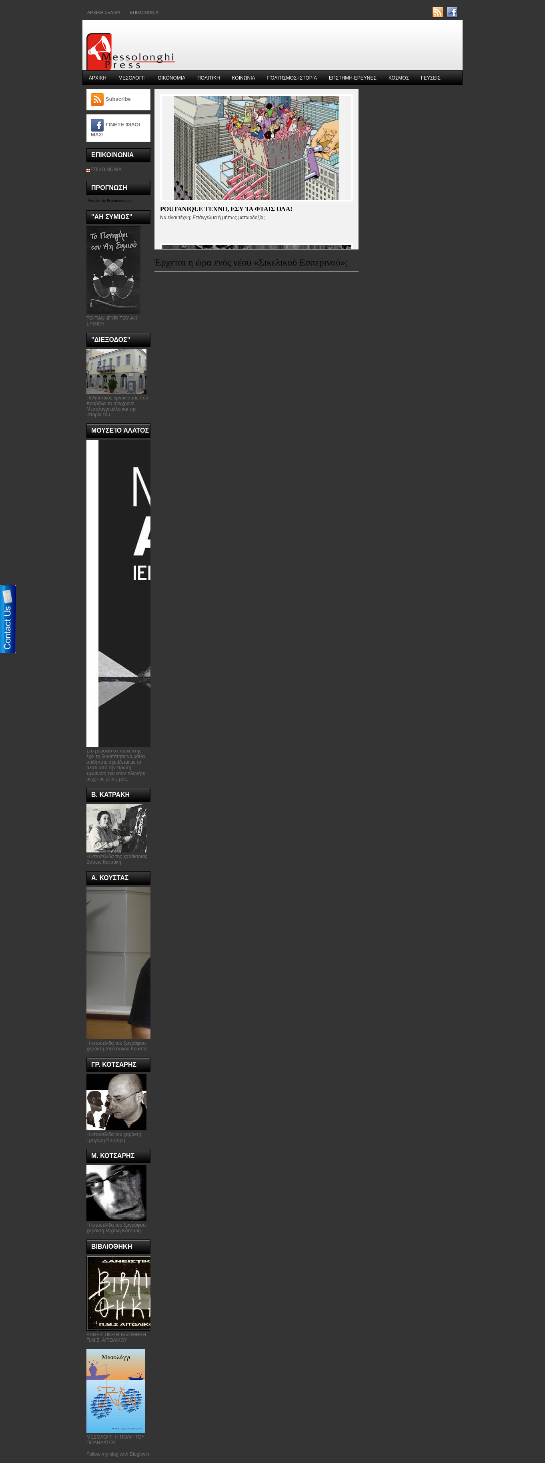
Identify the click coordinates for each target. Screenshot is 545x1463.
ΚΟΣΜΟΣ (399, 78)
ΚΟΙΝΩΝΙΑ (243, 78)
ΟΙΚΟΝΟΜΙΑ (171, 78)
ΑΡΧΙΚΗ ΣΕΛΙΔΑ (103, 12)
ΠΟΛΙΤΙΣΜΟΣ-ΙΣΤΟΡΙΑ (292, 78)
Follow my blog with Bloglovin (117, 1454)
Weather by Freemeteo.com (110, 200)
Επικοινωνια (144, 12)
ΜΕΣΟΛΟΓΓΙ (132, 78)
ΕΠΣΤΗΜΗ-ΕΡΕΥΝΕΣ (353, 78)
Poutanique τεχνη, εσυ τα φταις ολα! (226, 209)
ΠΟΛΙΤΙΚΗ (208, 78)
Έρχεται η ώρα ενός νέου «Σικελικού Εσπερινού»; (251, 262)
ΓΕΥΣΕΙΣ (431, 78)
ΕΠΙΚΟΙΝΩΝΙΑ (106, 169)
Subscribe (118, 99)
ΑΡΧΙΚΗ (97, 78)
